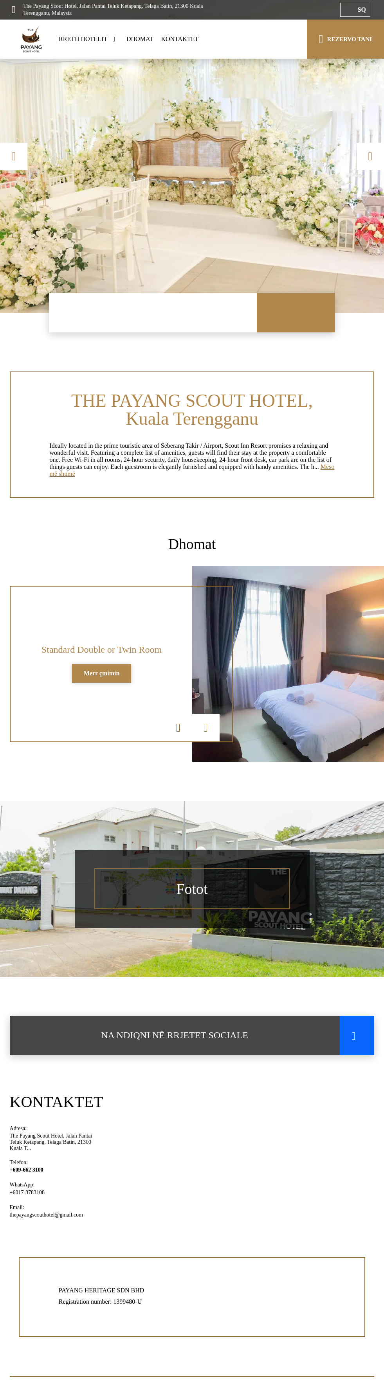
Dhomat (192, 547)
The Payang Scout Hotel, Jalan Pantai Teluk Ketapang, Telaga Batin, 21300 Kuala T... (51, 1147)
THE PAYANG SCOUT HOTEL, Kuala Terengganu (192, 410)
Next (370, 156)
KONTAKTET (179, 39)
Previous (13, 156)
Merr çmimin (102, 678)
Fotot (191, 894)
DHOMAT (139, 39)
